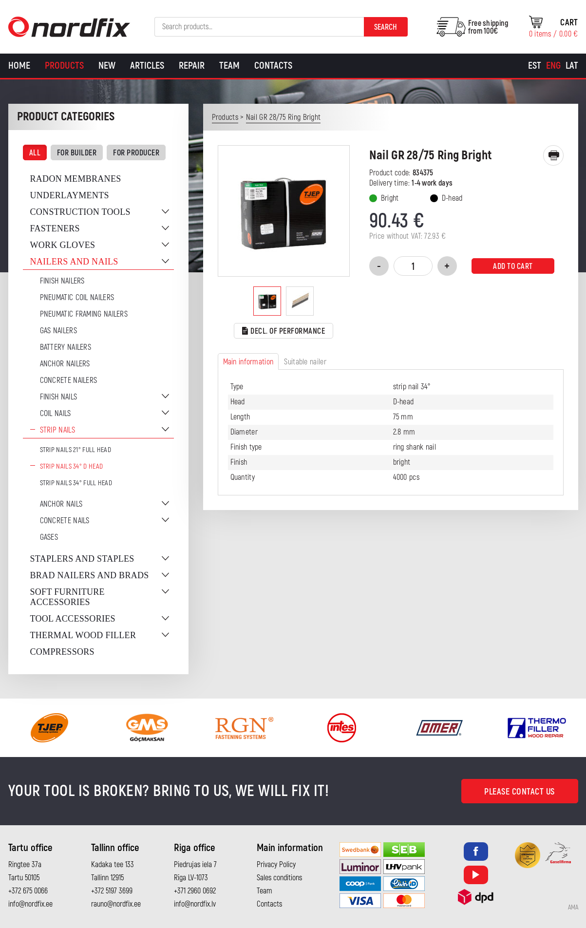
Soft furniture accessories (67, 597)
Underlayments (69, 195)
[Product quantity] (413, 266)
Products (64, 65)
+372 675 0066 (28, 891)
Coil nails (55, 413)
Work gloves (62, 245)
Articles (147, 65)
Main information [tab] (248, 362)
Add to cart (513, 266)
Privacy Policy (276, 865)
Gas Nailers (58, 331)
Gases (49, 537)
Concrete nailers (68, 380)
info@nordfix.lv (195, 904)
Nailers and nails (74, 261)
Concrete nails (65, 521)
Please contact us (519, 791)
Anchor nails (61, 504)
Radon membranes (75, 179)
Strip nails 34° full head (76, 483)
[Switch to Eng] (553, 66)
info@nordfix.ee (30, 904)
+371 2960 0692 (195, 891)
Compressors (62, 652)
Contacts (273, 65)
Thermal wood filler (83, 635)
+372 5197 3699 (111, 891)
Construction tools (80, 212)
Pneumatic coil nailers (77, 298)
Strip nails (57, 430)
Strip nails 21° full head (76, 450)
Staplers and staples (82, 559)
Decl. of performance (283, 331)
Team (229, 65)
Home (19, 65)
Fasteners (55, 228)
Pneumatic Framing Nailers (84, 314)
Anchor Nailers (65, 364)
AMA (573, 907)
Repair (192, 65)
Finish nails (58, 397)
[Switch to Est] (534, 66)
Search (385, 27)
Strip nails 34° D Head (71, 466)
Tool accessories (72, 619)
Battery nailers (66, 347)
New (106, 65)
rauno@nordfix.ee (116, 904)
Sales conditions (279, 878)
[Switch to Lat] (572, 66)
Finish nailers (62, 281)
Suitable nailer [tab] (305, 362)
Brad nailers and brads (89, 575)
